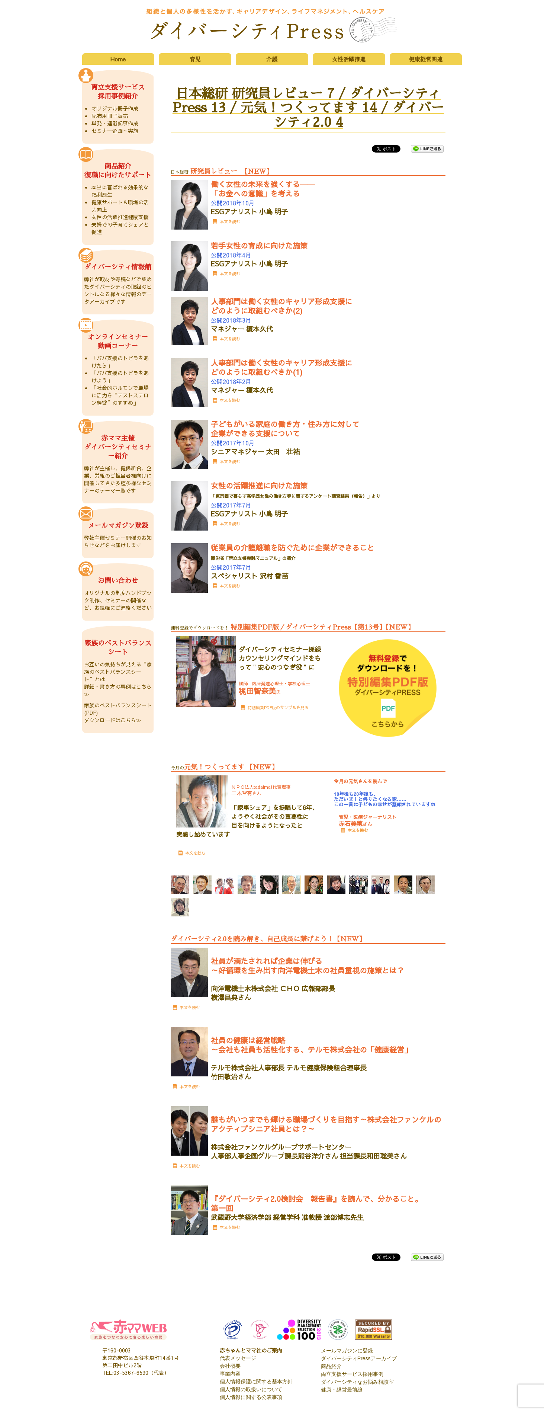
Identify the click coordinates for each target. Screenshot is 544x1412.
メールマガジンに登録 (347, 1351)
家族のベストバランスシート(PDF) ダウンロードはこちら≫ (118, 712)
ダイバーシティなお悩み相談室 (357, 1382)
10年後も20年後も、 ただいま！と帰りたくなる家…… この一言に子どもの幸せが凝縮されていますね (384, 799)
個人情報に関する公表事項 (251, 1397)
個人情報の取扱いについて (251, 1389)
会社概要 (230, 1366)
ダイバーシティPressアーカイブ (359, 1358)
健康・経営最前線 (342, 1390)
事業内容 (230, 1374)
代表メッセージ (238, 1358)
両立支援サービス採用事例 (352, 1374)
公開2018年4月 (259, 259)
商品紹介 (331, 1366)
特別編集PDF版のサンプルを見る (278, 707)
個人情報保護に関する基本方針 (256, 1381)
